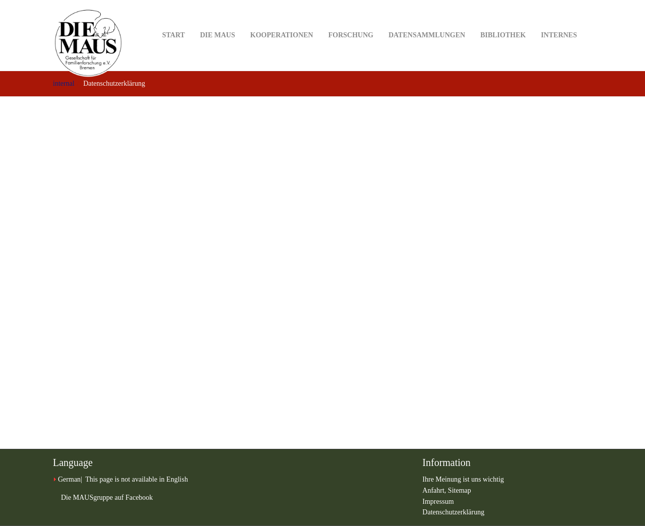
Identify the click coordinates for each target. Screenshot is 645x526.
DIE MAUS (217, 19)
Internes (559, 19)
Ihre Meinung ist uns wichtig (463, 479)
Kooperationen (282, 19)
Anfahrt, (435, 490)
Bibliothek (503, 19)
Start (173, 19)
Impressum (438, 501)
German (69, 479)
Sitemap (459, 490)
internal (64, 83)
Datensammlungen (427, 19)
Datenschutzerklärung (453, 512)
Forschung (350, 19)
